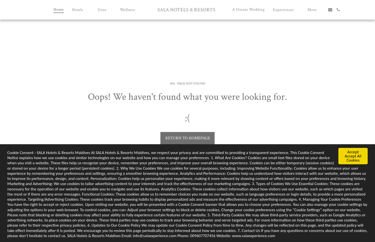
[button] (80, 9)
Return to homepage (187, 138)
